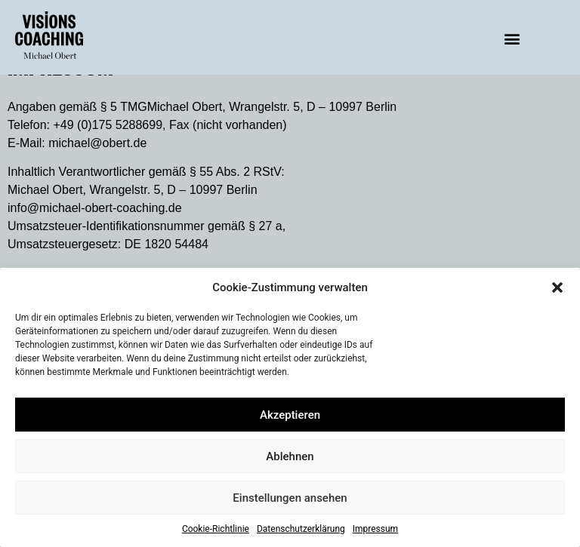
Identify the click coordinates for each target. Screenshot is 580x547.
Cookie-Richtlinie (215, 529)
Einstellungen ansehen (290, 498)
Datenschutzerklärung (301, 529)
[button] (557, 287)
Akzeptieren (290, 415)
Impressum (375, 529)
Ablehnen (289, 456)
